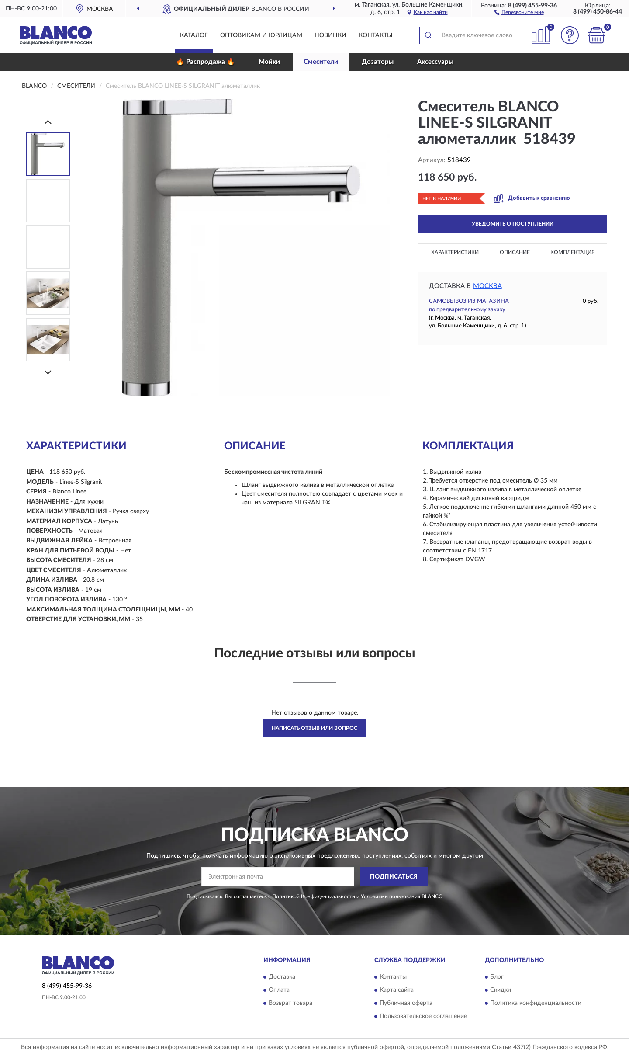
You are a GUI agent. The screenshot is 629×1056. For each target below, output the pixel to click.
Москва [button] (487, 286)
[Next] (48, 372)
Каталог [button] (194, 35)
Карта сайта (397, 990)
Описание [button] (515, 252)
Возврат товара (290, 1003)
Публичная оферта (406, 1003)
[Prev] (48, 121)
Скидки (500, 990)
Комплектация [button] (572, 252)
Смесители (321, 62)
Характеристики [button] (455, 252)
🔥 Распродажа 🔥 (205, 62)
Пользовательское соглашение (423, 1017)
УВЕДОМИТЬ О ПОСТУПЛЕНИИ (512, 223)
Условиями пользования (390, 896)
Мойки (269, 62)
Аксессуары (435, 62)
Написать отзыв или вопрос (314, 728)
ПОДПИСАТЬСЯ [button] (394, 877)
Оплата (279, 990)
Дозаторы (378, 62)
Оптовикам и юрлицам (261, 35)
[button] (519, 11)
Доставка (282, 977)
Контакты (376, 35)
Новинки (330, 35)
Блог (497, 977)
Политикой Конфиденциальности (313, 896)
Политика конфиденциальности (535, 1003)
